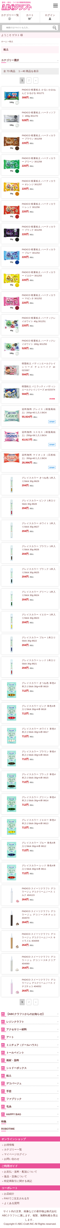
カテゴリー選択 (10, 60)
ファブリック (11, 1099)
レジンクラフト (12, 1021)
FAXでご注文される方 (16, 1198)
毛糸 (6, 1106)
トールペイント (12, 1052)
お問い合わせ (11, 1159)
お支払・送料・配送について (20, 1171)
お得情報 (9, 1144)
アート (7, 1037)
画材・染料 (10, 1060)
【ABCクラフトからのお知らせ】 (23, 1014)
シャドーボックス (14, 1068)
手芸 (6, 1091)
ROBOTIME (8, 1128)
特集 (3, 1121)
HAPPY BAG (11, 1114)
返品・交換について (15, 1176)
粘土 (6, 1075)
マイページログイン (15, 1154)
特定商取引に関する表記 (18, 1181)
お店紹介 (9, 1193)
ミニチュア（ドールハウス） (20, 1045)
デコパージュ (11, 1083)
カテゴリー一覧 (13, 1149)
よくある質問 (11, 1203)
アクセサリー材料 (14, 1029)
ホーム (4, 41)
